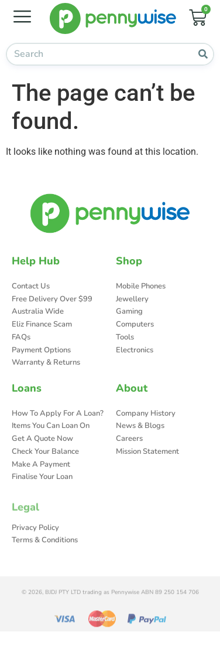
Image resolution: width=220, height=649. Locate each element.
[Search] (202, 54)
